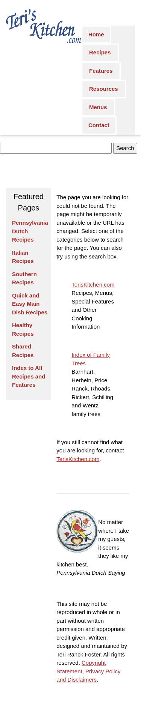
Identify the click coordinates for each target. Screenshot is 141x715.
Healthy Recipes (23, 329)
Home (96, 34)
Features (101, 71)
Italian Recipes (23, 256)
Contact (98, 125)
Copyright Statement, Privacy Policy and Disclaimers (88, 671)
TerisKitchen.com (92, 284)
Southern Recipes (24, 278)
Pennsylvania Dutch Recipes (30, 231)
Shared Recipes (23, 350)
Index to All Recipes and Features (28, 376)
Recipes (100, 52)
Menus (98, 107)
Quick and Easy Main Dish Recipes (29, 303)
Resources (103, 89)
